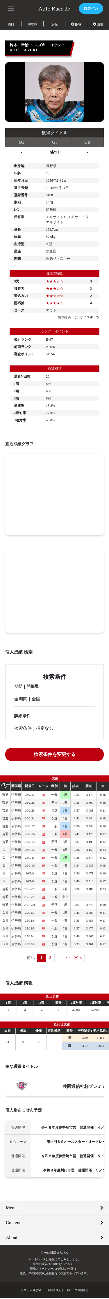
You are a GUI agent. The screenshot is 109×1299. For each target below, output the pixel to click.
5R (43, 802)
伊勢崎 (32, 24)
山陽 (98, 24)
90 (67, 958)
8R (43, 826)
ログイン (90, 8)
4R (43, 810)
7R (43, 881)
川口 (11, 24)
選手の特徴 (54, 273)
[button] (11, 8)
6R (43, 834)
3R (43, 794)
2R (43, 889)
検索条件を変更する (55, 754)
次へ (78, 958)
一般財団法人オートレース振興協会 (66, 1291)
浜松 (54, 24)
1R (43, 857)
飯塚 (76, 24)
